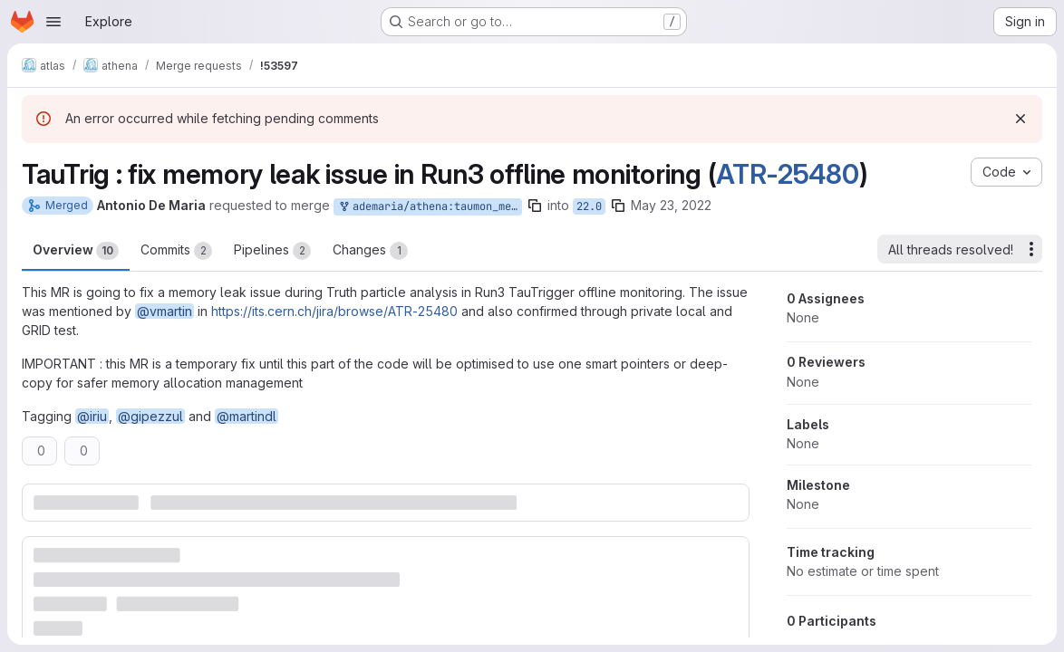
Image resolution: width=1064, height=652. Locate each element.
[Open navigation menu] (53, 21)
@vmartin (164, 311)
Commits (176, 251)
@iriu (92, 416)
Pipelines (272, 251)
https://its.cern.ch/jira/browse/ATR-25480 (334, 311)
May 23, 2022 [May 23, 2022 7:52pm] (671, 205)
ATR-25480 (787, 174)
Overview (76, 251)
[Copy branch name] (535, 205)
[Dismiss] (1020, 118)
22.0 (589, 206)
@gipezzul (150, 416)
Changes (370, 251)
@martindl (246, 416)
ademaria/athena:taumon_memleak (429, 207)
